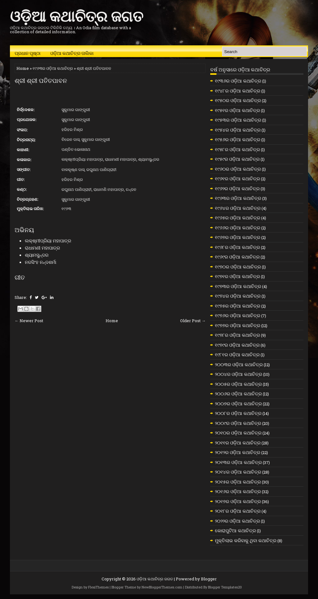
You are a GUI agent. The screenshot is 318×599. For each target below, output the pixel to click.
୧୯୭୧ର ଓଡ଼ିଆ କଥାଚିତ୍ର (237, 276)
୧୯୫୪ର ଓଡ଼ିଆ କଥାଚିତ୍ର (238, 130)
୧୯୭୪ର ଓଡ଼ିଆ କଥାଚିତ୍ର (238, 296)
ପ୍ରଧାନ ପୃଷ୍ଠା (27, 52)
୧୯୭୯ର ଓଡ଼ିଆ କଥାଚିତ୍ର (237, 345)
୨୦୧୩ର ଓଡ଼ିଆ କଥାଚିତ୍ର (238, 462)
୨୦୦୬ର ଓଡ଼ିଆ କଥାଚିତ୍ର (238, 393)
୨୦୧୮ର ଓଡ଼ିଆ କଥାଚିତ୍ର (238, 511)
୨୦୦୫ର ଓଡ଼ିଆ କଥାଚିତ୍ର (238, 384)
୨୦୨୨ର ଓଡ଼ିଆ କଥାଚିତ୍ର (237, 521)
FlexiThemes (98, 587)
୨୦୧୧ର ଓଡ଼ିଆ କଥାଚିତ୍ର (238, 442)
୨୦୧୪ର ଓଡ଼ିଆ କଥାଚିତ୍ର (238, 472)
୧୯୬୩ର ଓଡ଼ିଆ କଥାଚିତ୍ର (53, 68)
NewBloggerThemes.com (162, 587)
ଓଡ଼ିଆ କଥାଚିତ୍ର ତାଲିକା (71, 52)
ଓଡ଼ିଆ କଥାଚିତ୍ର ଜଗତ (76, 15)
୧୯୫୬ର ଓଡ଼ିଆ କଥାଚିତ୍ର (237, 139)
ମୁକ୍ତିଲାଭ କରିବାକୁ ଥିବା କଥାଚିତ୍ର (245, 540)
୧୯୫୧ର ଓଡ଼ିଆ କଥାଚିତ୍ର (237, 110)
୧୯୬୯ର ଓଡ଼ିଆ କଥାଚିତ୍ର (237, 257)
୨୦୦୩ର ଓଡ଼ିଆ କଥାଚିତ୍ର (239, 364)
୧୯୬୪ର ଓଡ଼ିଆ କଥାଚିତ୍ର (238, 208)
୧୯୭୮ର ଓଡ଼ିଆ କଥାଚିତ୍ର (237, 335)
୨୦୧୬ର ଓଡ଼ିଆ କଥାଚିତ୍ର (238, 491)
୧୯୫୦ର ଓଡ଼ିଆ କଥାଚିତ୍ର (238, 100)
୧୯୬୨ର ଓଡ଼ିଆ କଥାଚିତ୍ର (237, 188)
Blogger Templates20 (225, 587)
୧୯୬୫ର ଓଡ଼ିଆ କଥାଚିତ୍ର (237, 217)
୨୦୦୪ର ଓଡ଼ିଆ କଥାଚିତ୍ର (238, 374)
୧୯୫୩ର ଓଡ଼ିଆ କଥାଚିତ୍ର (238, 120)
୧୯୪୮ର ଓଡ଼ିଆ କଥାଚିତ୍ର (237, 91)
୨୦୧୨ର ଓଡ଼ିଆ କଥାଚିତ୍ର (237, 452)
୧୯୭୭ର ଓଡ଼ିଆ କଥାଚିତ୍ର (237, 325)
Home (22, 68)
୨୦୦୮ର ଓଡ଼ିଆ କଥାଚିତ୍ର (238, 413)
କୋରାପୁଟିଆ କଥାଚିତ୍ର (235, 530)
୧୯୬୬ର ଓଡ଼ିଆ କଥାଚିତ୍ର (237, 227)
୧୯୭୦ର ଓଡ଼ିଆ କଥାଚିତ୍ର (238, 266)
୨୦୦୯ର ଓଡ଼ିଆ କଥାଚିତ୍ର (238, 423)
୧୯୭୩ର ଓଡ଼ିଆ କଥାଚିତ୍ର (238, 286)
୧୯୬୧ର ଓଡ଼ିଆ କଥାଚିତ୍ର (237, 178)
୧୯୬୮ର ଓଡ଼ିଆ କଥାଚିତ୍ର (237, 247)
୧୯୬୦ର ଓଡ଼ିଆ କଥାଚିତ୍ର (238, 169)
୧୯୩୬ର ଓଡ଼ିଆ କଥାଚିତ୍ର (238, 81)
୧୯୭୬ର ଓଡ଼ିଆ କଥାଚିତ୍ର (237, 315)
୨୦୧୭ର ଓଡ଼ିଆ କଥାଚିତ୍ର (238, 501)
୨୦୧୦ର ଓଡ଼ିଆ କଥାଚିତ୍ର (238, 433)
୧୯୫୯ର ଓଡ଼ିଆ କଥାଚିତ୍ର (237, 159)
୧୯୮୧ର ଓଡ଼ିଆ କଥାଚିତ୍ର (237, 354)
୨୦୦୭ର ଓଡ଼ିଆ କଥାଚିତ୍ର (238, 403)
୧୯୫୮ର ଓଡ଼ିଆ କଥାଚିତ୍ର (237, 149)
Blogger (209, 579)
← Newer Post (29, 320)
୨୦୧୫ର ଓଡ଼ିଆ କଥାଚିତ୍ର (238, 482)
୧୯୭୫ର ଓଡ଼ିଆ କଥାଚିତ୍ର (237, 306)
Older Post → (193, 320)
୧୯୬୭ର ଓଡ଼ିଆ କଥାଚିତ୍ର (237, 237)
